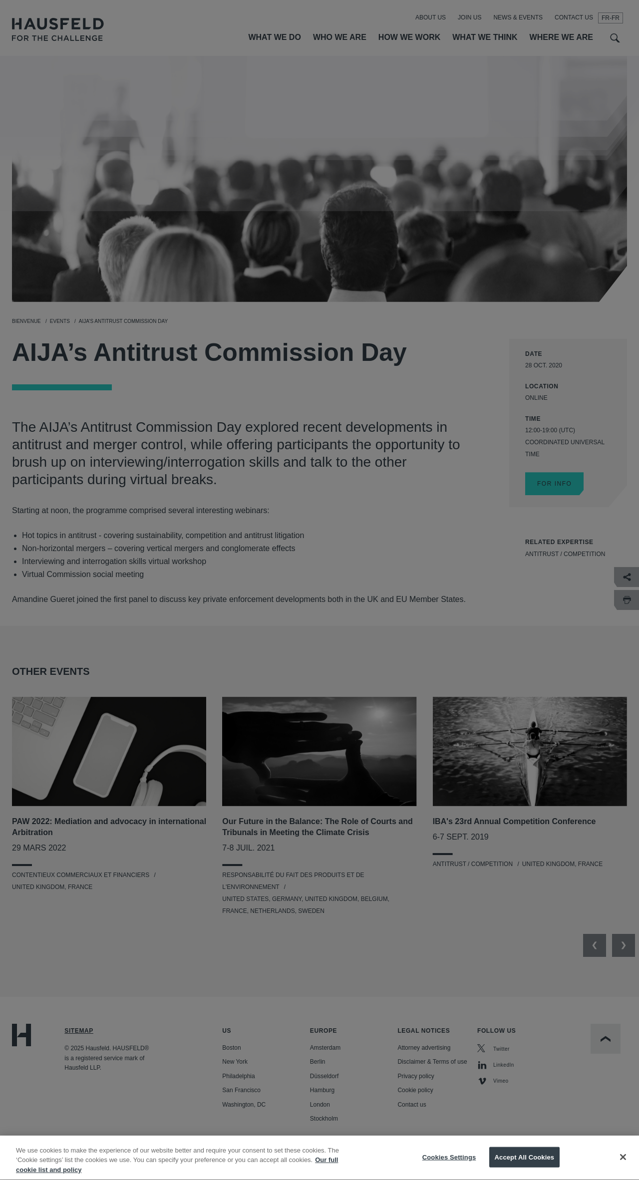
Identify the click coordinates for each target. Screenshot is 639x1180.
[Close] (623, 1168)
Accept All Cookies (525, 1168)
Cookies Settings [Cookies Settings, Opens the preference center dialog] (449, 1168)
